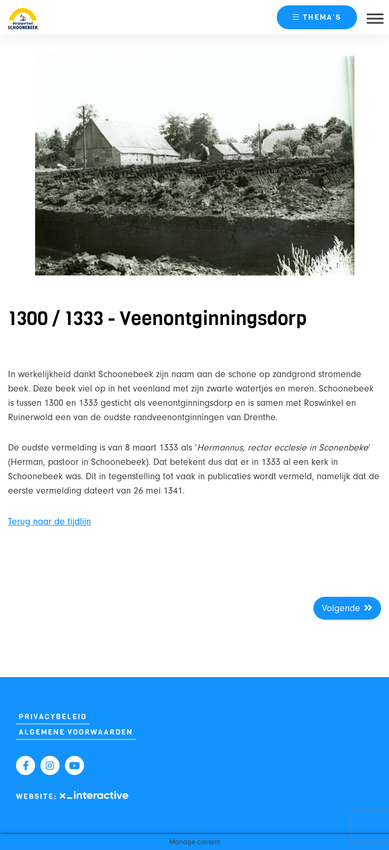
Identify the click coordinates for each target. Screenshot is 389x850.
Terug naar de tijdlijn (49, 521)
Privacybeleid (53, 717)
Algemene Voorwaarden (76, 732)
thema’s (317, 17)
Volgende (347, 608)
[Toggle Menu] (375, 18)
